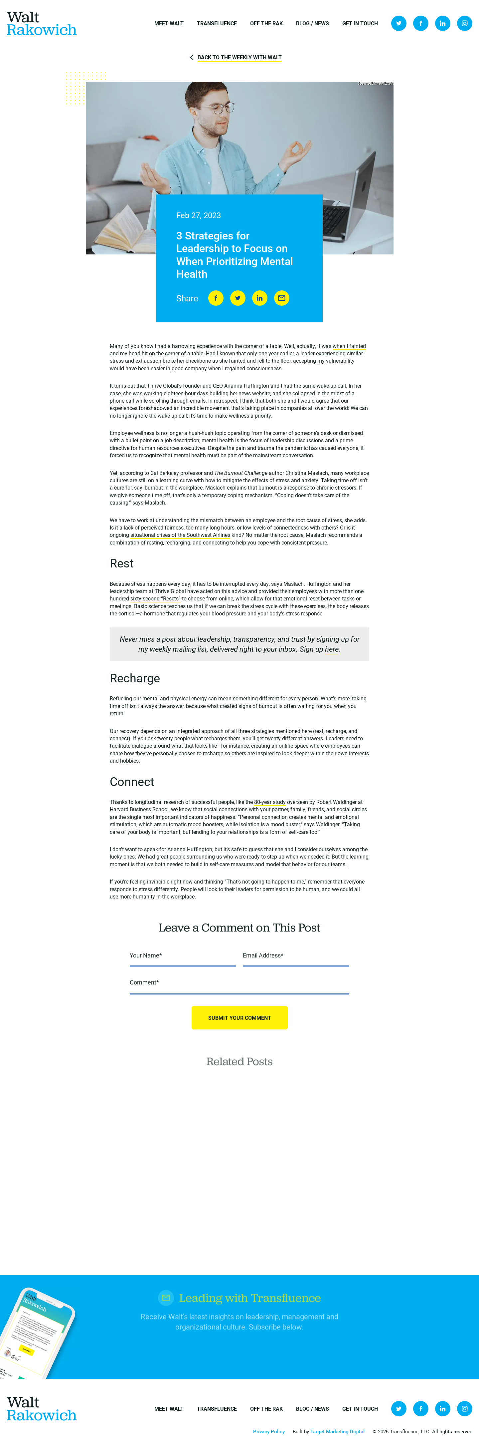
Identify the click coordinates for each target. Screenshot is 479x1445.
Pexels (389, 84)
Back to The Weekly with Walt (240, 57)
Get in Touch (360, 23)
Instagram (464, 23)
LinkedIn (442, 23)
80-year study (270, 802)
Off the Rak (266, 23)
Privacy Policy (269, 1431)
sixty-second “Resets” (155, 598)
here (332, 649)
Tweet (237, 298)
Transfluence (217, 23)
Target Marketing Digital (337, 1431)
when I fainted (349, 346)
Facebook (420, 23)
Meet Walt (169, 23)
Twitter (398, 23)
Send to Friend (281, 298)
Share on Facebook (216, 298)
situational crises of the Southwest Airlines (180, 535)
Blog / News (312, 23)
